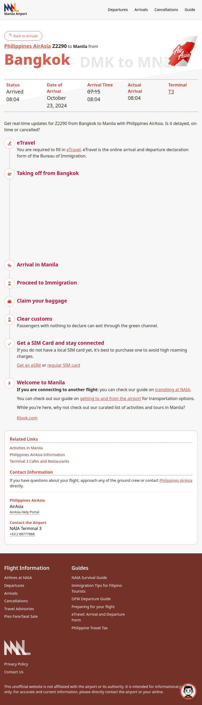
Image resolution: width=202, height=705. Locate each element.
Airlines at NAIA (18, 577)
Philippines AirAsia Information (37, 454)
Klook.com (27, 418)
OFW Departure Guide (91, 598)
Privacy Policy (16, 664)
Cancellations (166, 9)
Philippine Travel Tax (90, 627)
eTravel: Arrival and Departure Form (98, 617)
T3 (171, 91)
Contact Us (13, 671)
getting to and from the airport (110, 398)
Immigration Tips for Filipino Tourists (97, 588)
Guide (190, 9)
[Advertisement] (107, 213)
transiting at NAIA (172, 389)
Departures (118, 9)
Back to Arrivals (23, 35)
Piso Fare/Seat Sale (21, 616)
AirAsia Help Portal (24, 512)
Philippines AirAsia (27, 46)
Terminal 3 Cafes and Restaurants (39, 461)
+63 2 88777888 (22, 534)
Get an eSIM (29, 365)
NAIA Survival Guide (89, 577)
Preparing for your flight (93, 606)
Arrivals (141, 9)
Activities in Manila (26, 447)
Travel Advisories (19, 608)
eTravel (74, 149)
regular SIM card (63, 365)
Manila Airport (15, 9)
